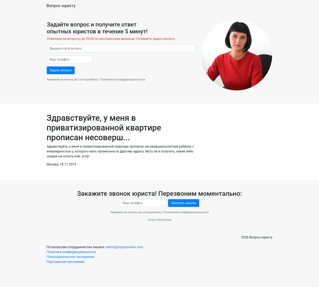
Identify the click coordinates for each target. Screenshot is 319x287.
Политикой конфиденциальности (123, 79)
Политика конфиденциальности (71, 252)
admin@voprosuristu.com (124, 247)
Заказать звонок (183, 203)
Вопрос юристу (61, 5)
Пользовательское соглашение (71, 257)
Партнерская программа (65, 262)
